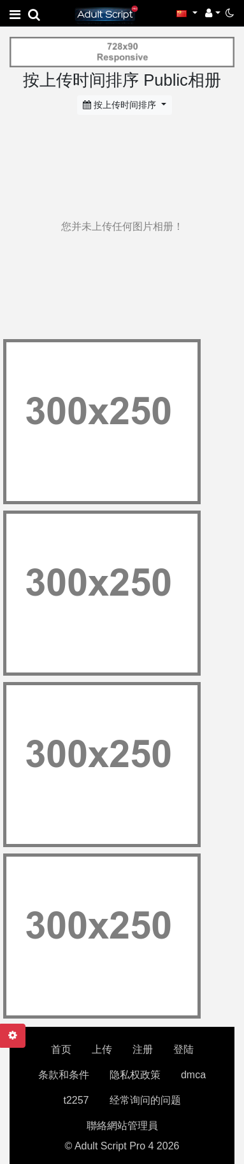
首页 (61, 1049)
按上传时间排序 (121, 105)
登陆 (183, 1049)
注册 (143, 1049)
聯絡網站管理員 (122, 1125)
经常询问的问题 (145, 1100)
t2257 (76, 1100)
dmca (193, 1074)
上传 (102, 1049)
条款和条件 (63, 1074)
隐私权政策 (135, 1074)
